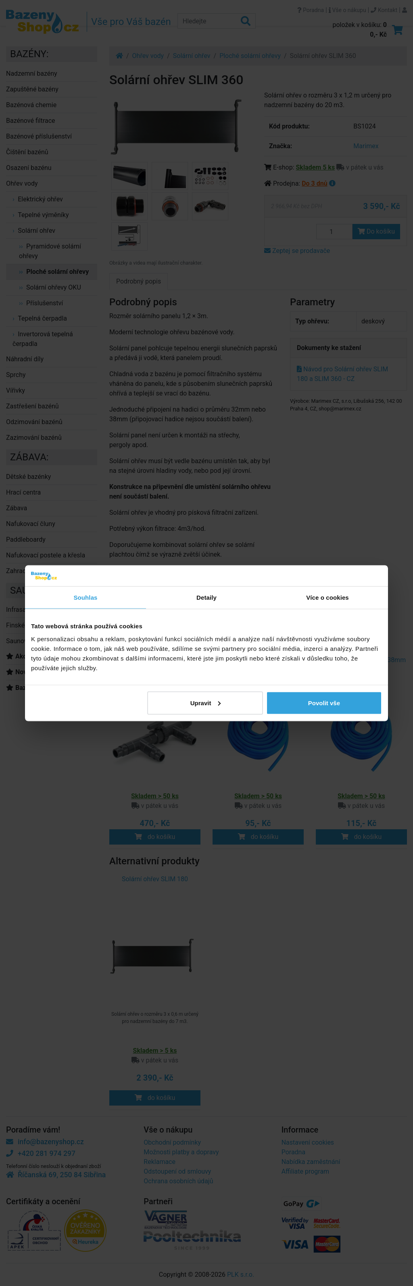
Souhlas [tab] (85, 597)
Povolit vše (324, 702)
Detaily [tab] (206, 597)
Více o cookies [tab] (327, 597)
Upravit (205, 702)
